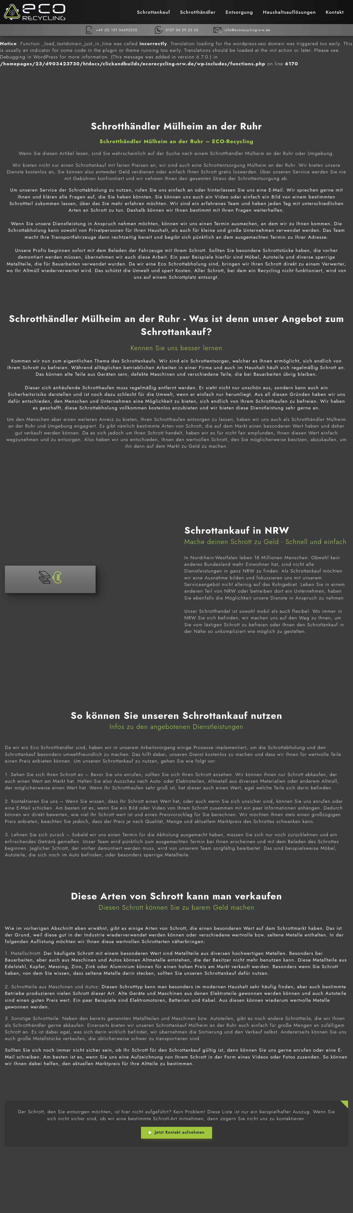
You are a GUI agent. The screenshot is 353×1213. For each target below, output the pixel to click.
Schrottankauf (153, 12)
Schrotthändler (198, 12)
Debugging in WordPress (29, 56)
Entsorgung (239, 12)
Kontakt (335, 12)
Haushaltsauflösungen (289, 12)
